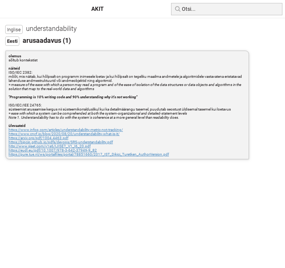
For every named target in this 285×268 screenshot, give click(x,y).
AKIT (97, 9)
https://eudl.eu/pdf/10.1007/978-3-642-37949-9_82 (53, 150)
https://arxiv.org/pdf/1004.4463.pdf (38, 138)
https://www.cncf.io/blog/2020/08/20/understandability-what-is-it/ (64, 134)
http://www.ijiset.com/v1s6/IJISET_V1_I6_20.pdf (50, 146)
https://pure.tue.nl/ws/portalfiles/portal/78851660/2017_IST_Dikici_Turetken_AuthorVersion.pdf (89, 154)
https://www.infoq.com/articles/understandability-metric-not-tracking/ (66, 130)
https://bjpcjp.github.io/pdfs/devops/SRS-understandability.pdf (61, 142)
